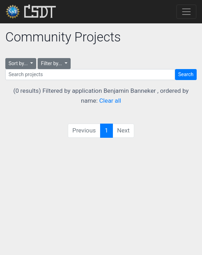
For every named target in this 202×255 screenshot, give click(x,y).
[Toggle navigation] (186, 12)
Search (185, 74)
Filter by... (52, 63)
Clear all (110, 100)
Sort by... (19, 63)
